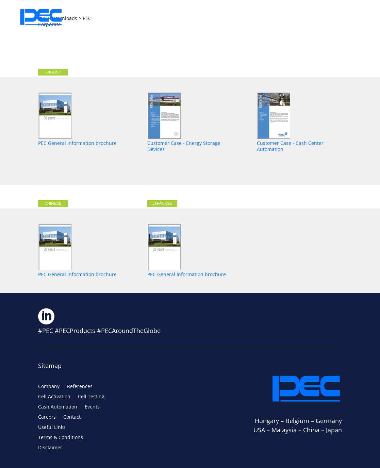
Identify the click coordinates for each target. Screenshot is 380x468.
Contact (334, 17)
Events (246, 17)
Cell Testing (91, 397)
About (112, 17)
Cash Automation (57, 407)
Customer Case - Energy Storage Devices (183, 143)
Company (49, 386)
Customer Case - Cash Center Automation (290, 143)
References (80, 386)
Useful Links (52, 427)
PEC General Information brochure (77, 140)
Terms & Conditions (60, 437)
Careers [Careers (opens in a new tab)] (290, 17)
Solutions (156, 17)
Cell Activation (54, 397)
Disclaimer (50, 448)
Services (203, 17)
